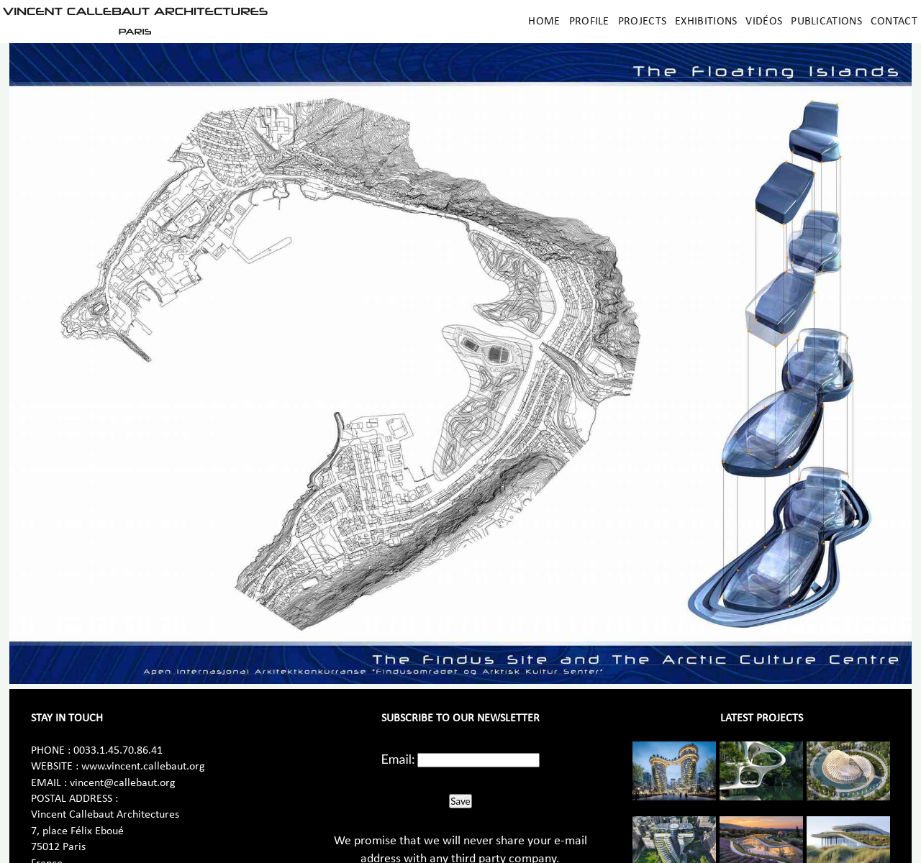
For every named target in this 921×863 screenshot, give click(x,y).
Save (460, 801)
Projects (642, 21)
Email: (398, 759)
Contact (894, 21)
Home (544, 21)
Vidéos (763, 21)
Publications (826, 21)
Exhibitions (706, 21)
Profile (589, 21)
